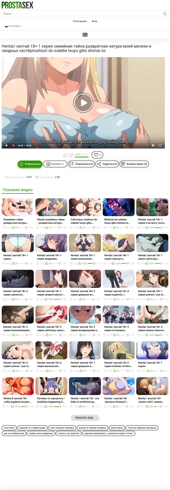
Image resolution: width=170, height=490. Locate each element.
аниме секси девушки (41, 433)
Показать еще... (85, 417)
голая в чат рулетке (68, 433)
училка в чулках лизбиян (92, 427)
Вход (94, 21)
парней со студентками (32, 427)
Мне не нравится (71, 155)
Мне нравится (65, 155)
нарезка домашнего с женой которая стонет (108, 433)
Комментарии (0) (137, 163)
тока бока (9, 427)
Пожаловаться (84, 163)
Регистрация (80, 21)
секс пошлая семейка (62, 427)
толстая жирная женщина (142, 427)
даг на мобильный (14, 433)
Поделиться (110, 163)
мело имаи (117, 427)
